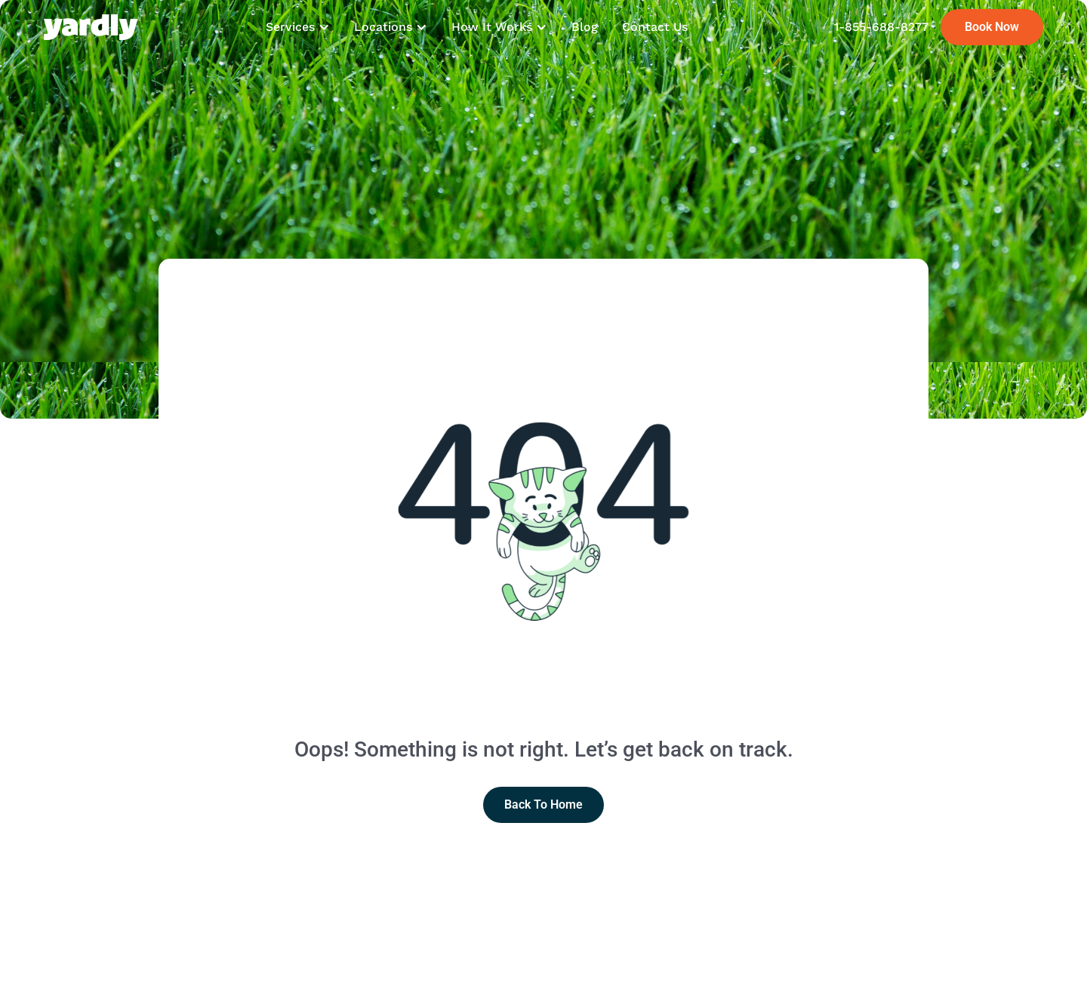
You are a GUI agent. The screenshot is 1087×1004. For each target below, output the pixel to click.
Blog (584, 27)
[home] (91, 27)
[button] (298, 26)
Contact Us (655, 27)
